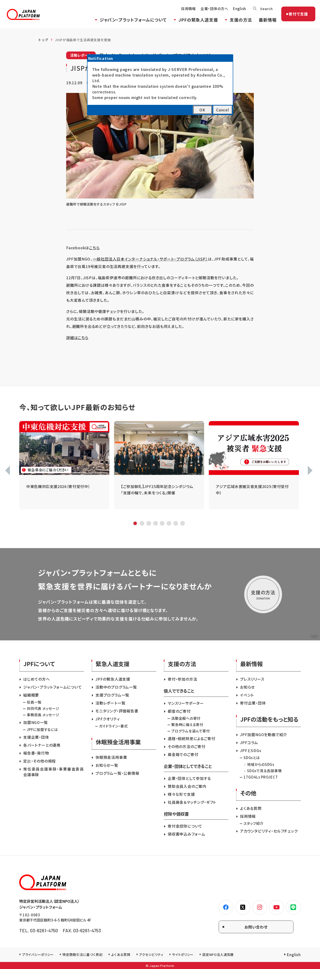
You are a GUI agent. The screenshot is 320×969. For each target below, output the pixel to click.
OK (202, 110)
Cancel (222, 110)
